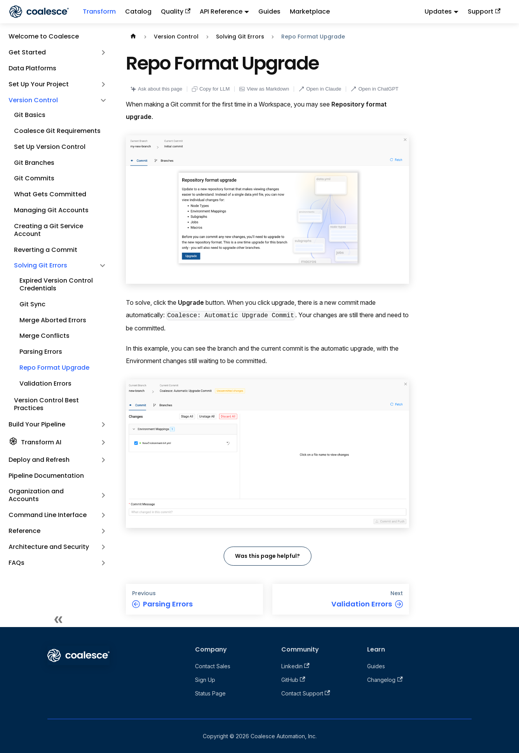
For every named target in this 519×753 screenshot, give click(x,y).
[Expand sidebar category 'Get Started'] (103, 52)
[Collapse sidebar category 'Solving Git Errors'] (102, 265)
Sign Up (205, 679)
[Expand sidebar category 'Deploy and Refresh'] (103, 460)
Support (484, 11)
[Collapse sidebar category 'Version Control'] (103, 100)
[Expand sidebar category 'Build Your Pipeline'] (103, 424)
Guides (269, 11)
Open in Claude (320, 89)
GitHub (293, 679)
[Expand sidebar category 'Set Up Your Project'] (103, 84)
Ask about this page (156, 89)
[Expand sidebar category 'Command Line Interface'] (103, 515)
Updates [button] (438, 11)
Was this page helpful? (267, 556)
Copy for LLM (211, 89)
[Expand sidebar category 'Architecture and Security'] (103, 546)
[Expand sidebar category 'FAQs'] (103, 562)
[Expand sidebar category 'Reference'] (103, 531)
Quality (175, 11)
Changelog (384, 679)
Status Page (210, 693)
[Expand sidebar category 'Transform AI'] (103, 442)
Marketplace (310, 11)
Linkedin (295, 666)
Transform (99, 11)
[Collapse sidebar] (58, 619)
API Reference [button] (221, 11)
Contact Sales (212, 666)
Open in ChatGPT (374, 89)
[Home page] (133, 37)
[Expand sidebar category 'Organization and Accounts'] (103, 495)
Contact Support (305, 693)
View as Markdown (264, 89)
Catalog (138, 11)
